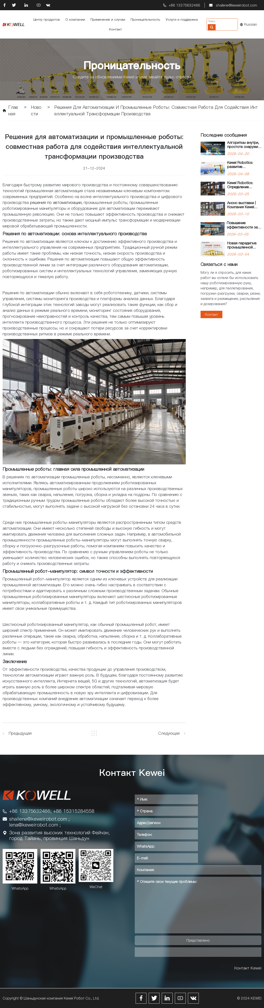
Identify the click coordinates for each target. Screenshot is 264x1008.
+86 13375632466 (184, 5)
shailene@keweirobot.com (236, 5)
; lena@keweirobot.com (39, 822)
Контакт (211, 314)
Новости (36, 110)
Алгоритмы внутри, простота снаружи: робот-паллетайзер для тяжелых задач (243, 149)
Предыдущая (20, 733)
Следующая (169, 733)
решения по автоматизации (56, 202)
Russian (248, 24)
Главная (13, 110)
